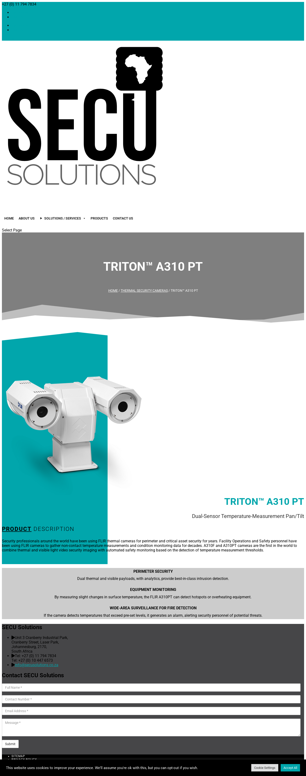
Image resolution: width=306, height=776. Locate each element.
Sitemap (18, 756)
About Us (27, 218)
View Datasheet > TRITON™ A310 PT (32, 562)
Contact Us (123, 218)
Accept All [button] (290, 768)
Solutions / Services (65, 218)
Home (9, 218)
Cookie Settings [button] (264, 768)
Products (99, 218)
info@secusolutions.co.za (36, 665)
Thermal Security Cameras (144, 290)
